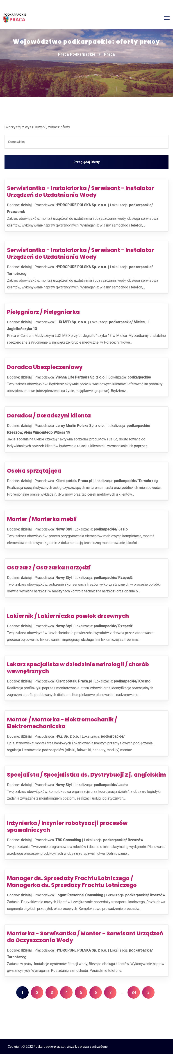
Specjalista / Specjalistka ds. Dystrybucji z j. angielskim (86, 774)
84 (134, 992)
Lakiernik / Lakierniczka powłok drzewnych (68, 616)
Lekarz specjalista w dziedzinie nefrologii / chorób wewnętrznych (78, 668)
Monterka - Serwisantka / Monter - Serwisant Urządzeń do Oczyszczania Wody (85, 937)
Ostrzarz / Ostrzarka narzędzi (49, 567)
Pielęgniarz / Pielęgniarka (43, 312)
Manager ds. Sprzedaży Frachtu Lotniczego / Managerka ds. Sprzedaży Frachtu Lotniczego (72, 882)
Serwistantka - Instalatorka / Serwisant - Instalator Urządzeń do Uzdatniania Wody (80, 191)
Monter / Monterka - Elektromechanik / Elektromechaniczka (62, 723)
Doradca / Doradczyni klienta (49, 415)
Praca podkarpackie (76, 54)
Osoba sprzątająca (34, 470)
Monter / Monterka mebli (42, 519)
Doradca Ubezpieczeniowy (45, 367)
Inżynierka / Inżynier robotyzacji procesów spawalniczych (67, 826)
